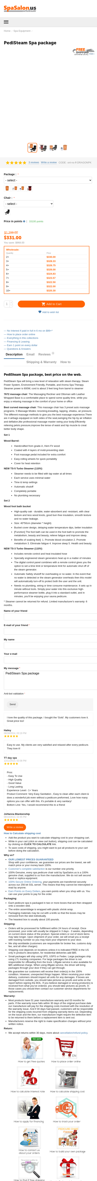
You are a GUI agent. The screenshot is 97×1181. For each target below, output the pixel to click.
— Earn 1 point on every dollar (20, 345)
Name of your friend (15, 610)
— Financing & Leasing (16, 341)
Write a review (49, 162)
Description (14, 354)
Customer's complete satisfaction (26, 868)
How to (65, 362)
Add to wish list (48, 312)
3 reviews (34, 162)
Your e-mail (10, 653)
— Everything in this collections (21, 338)
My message (11, 668)
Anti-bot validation (14, 693)
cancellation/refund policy (73, 1032)
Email (30, 354)
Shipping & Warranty (41, 362)
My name (9, 639)
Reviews (46, 354)
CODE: (62, 162)
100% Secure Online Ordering (25, 881)
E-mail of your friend (16, 625)
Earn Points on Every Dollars (24, 891)
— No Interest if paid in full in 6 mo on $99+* (28, 330)
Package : (10, 174)
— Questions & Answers (17, 348)
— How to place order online (19, 334)
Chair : (8, 197)
